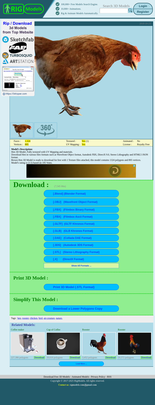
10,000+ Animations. (71, 9)
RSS (109, 376)
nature (59, 318)
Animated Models (81, 376)
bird (41, 318)
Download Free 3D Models (57, 376)
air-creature (49, 318)
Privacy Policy (98, 376)
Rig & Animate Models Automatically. (79, 13)
